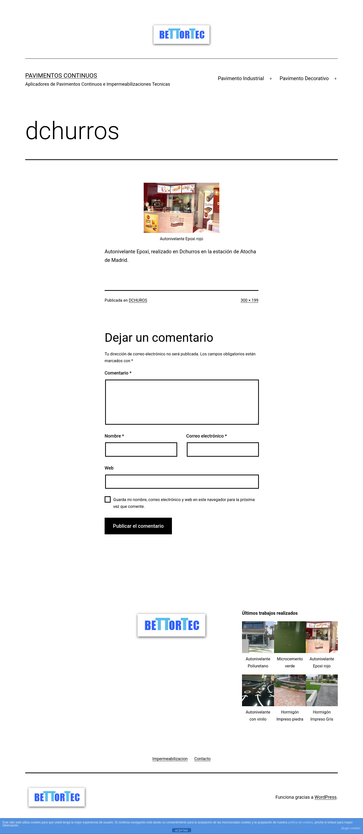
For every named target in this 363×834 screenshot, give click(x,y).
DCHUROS (138, 300)
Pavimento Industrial (241, 78)
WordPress (326, 797)
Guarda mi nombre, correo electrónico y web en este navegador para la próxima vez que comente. (184, 503)
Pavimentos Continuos (61, 75)
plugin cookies (350, 828)
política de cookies (300, 822)
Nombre (114, 436)
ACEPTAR (181, 830)
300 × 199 (249, 300)
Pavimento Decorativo (304, 78)
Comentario (118, 373)
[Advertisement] (73, 645)
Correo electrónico (206, 436)
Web (109, 468)
